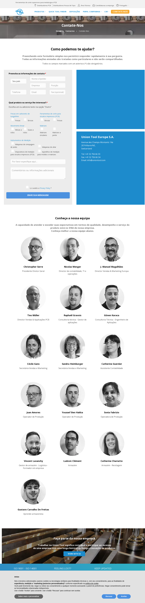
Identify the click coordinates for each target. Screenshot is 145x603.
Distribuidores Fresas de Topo (64, 5)
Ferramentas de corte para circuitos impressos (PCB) (50, 115)
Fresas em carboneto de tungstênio (20, 115)
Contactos (70, 31)
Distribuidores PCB (44, 5)
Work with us (74, 554)
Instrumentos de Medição (21, 140)
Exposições (74, 11)
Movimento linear (17, 126)
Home (58, 31)
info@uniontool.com (96, 160)
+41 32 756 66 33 (92, 154)
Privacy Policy (45, 188)
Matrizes (43, 126)
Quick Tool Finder (58, 11)
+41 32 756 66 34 (92, 157)
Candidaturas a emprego (105, 5)
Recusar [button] (109, 596)
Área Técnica (85, 5)
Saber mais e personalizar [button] (28, 596)
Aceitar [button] (124, 596)
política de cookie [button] (91, 583)
